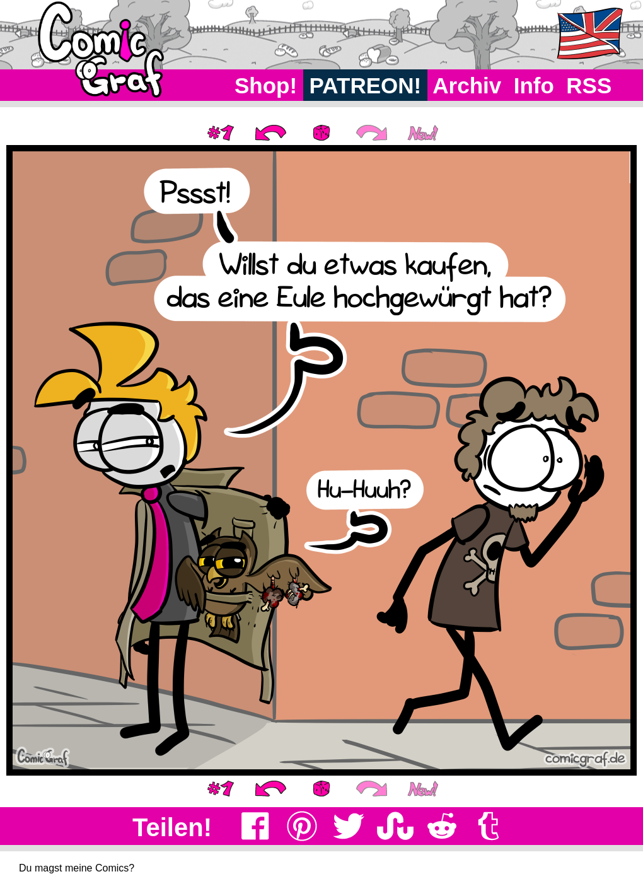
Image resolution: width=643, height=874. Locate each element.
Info (533, 85)
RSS (589, 85)
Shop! (265, 85)
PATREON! (365, 85)
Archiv (467, 85)
